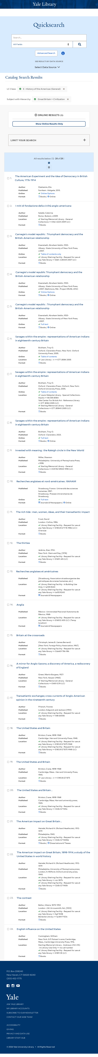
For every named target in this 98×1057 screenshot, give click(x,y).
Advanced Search (46, 53)
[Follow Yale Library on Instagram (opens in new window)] (13, 985)
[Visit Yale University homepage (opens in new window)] (12, 996)
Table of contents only (51, 254)
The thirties (23, 543)
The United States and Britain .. (34, 790)
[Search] (49, 37)
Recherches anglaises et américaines (37, 571)
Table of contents (49, 356)
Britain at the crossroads (30, 635)
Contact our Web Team (19, 1017)
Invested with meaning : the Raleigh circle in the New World (49, 450)
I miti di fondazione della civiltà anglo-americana (43, 205)
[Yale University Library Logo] (49, 4)
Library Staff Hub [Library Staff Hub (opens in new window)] (16, 1038)
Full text (44, 324)
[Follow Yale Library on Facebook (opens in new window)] (8, 985)
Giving (10, 1029)
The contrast (24, 897)
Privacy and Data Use (18, 1034)
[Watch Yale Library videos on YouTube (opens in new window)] (18, 985)
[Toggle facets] (84, 140)
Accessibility (13, 1025)
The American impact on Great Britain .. (39, 821)
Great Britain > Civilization (48, 99)
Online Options (48, 193)
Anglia (20, 604)
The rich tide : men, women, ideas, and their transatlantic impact (53, 512)
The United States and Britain (33, 728)
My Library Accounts (18, 1008)
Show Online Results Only (49, 124)
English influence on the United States (39, 929)
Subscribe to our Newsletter (22, 1013)
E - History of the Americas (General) (39, 89)
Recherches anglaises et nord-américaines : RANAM (46, 481)
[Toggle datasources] (58, 67)
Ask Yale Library (15, 1004)
